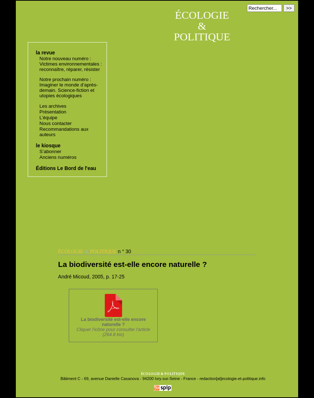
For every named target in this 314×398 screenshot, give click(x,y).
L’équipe (49, 117)
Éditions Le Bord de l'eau (66, 168)
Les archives (53, 106)
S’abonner (51, 151)
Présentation (53, 112)
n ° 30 (94, 251)
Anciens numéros (58, 157)
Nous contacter (56, 123)
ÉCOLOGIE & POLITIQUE (202, 26)
